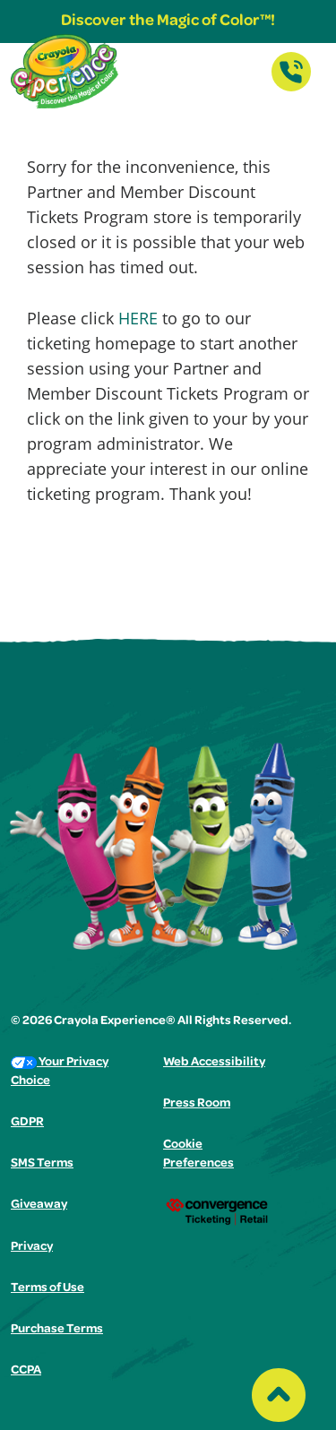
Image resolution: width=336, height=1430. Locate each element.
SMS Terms (42, 1164)
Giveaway (39, 1205)
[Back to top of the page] (278, 1390)
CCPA (26, 1371)
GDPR (27, 1122)
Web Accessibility (214, 1062)
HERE (138, 318)
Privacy (32, 1247)
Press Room (196, 1104)
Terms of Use (47, 1288)
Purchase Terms (57, 1329)
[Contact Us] (291, 86)
